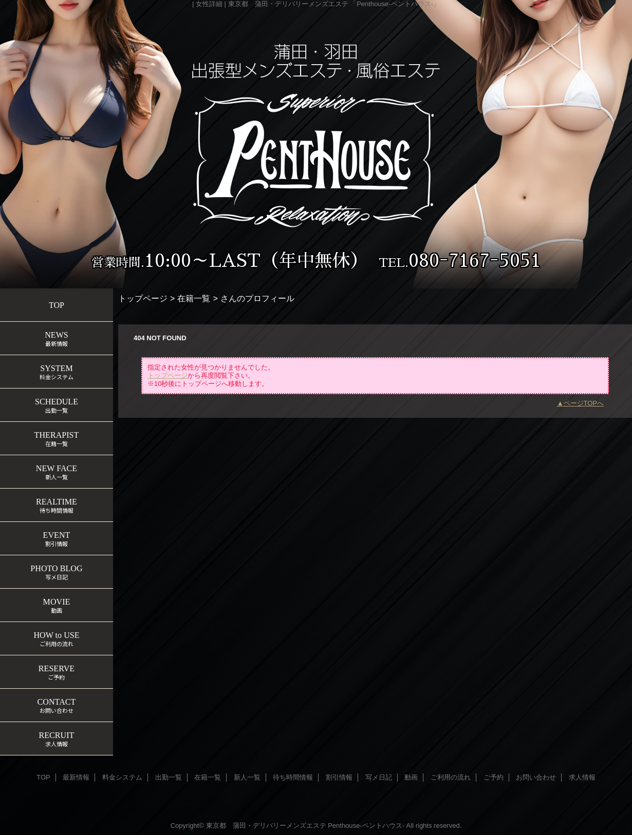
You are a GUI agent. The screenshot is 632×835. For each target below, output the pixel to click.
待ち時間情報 (293, 777)
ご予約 (494, 777)
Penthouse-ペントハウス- (366, 825)
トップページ (143, 298)
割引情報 (339, 777)
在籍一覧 (193, 298)
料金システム (122, 777)
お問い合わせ (536, 777)
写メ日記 (378, 777)
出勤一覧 (168, 777)
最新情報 (76, 777)
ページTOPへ (584, 403)
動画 (411, 777)
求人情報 (582, 777)
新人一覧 (247, 777)
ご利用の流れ (451, 777)
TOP (56, 305)
